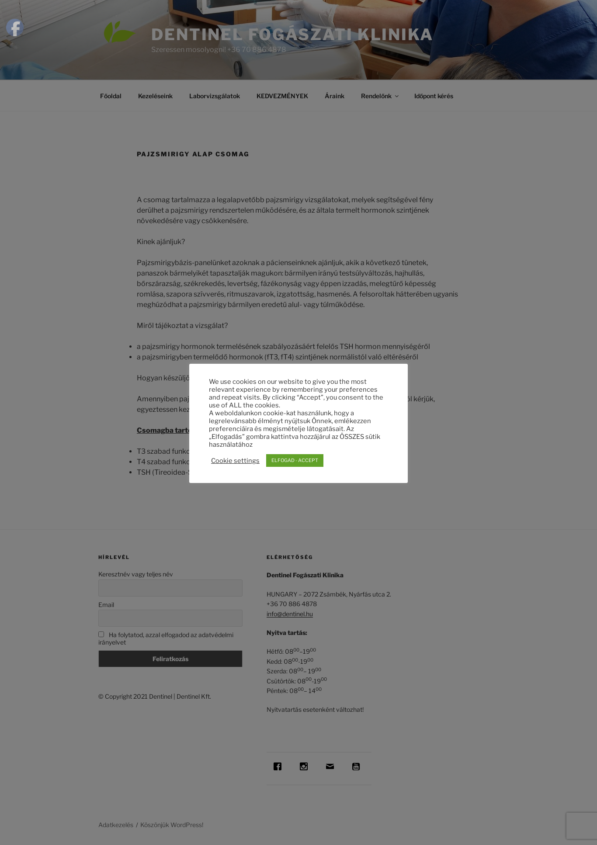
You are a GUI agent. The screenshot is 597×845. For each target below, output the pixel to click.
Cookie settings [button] (235, 461)
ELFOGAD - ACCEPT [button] (294, 460)
